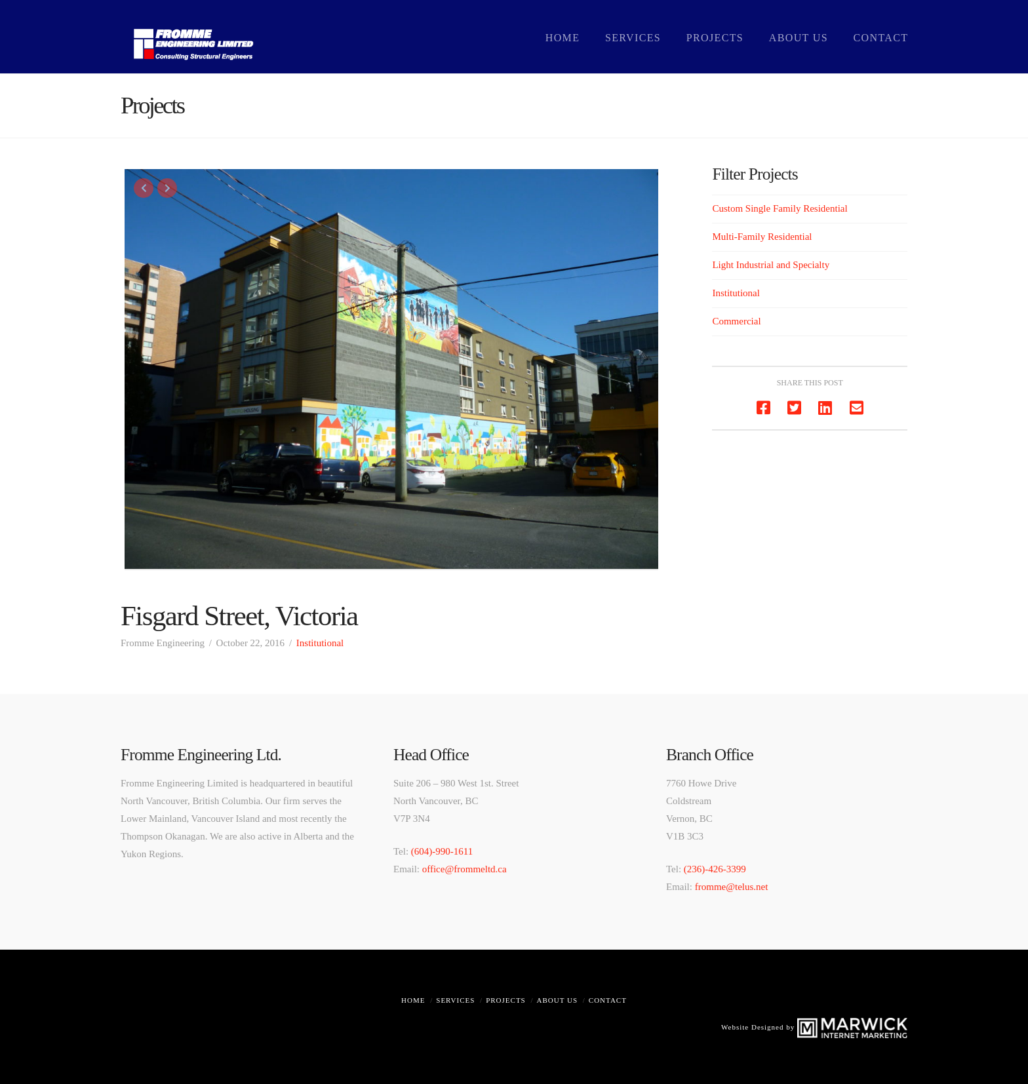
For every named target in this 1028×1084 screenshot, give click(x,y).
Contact (608, 1000)
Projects (506, 1000)
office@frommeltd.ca (464, 869)
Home (413, 1000)
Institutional (320, 643)
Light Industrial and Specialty (770, 265)
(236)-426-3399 (715, 869)
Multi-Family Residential (762, 236)
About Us (557, 1000)
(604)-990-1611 (442, 851)
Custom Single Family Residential (779, 208)
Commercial (736, 321)
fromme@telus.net (731, 886)
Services (455, 1000)
